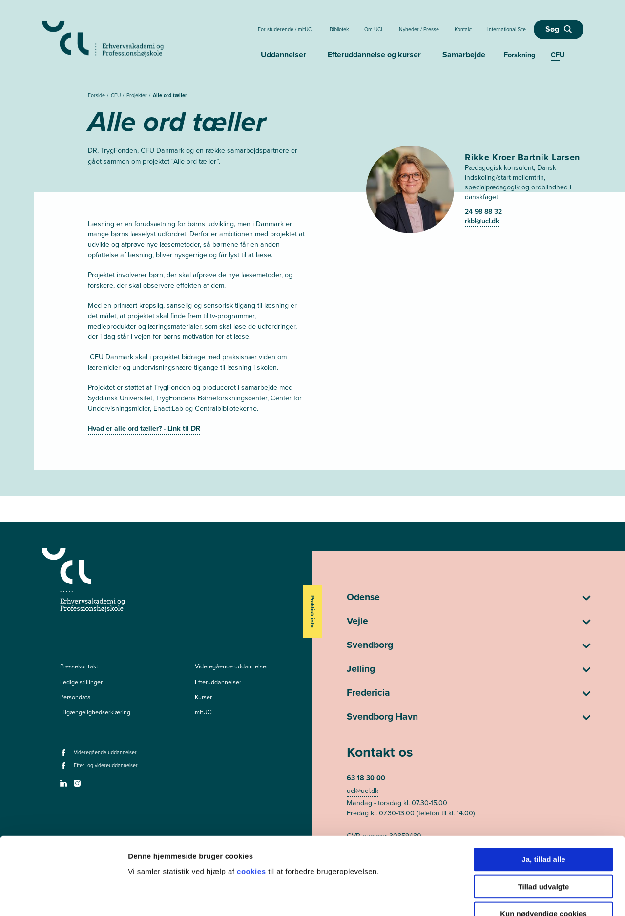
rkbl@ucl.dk (482, 221)
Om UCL (373, 29)
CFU (116, 95)
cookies (252, 812)
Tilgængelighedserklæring (95, 712)
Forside (97, 95)
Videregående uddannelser (231, 666)
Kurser (203, 697)
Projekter (137, 95)
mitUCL (204, 712)
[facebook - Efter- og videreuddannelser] (64, 768)
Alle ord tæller (170, 95)
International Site (506, 29)
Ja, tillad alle (543, 800)
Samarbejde (463, 54)
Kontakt (463, 29)
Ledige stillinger (81, 682)
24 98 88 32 (483, 212)
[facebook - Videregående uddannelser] (64, 755)
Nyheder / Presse (419, 29)
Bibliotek (339, 29)
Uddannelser (283, 54)
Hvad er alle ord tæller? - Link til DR (144, 428)
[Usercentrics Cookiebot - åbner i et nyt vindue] (63, 897)
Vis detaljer (507, 897)
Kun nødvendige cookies (543, 854)
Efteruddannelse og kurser (374, 54)
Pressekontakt (79, 666)
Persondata (75, 697)
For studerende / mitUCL (286, 29)
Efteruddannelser (218, 682)
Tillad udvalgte (543, 827)
